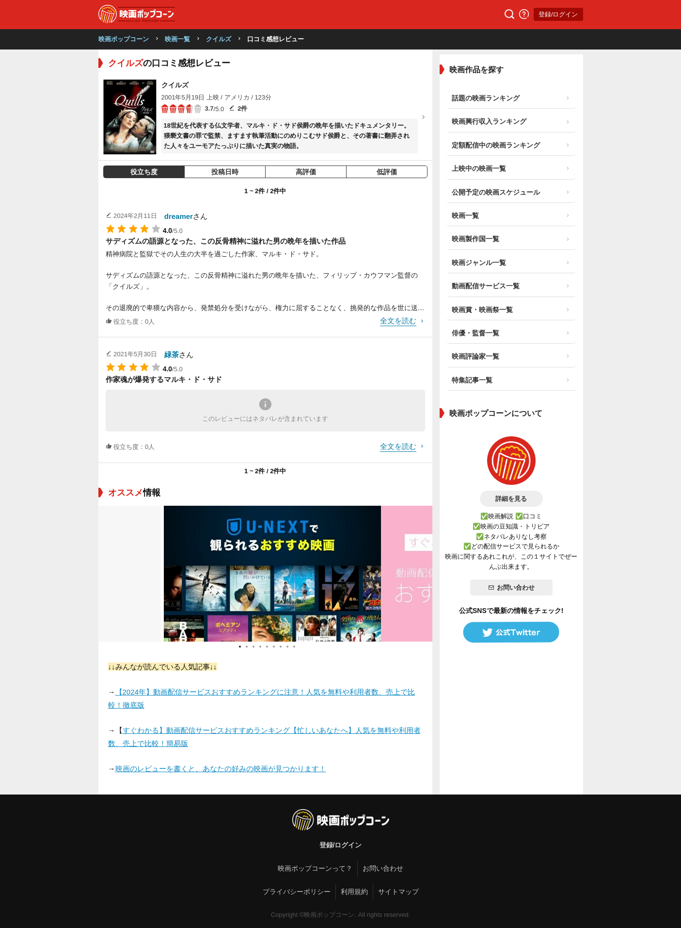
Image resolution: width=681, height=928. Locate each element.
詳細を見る (511, 498)
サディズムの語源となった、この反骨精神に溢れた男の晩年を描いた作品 (226, 241)
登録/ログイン (558, 14)
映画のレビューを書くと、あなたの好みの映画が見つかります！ (220, 768)
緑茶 (171, 354)
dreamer (178, 216)
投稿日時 (224, 172)
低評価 (387, 172)
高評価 (306, 172)
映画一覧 (177, 39)
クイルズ (218, 39)
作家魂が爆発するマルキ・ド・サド (164, 379)
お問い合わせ (511, 587)
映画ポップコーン (123, 39)
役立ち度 (144, 172)
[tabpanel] (265, 574)
